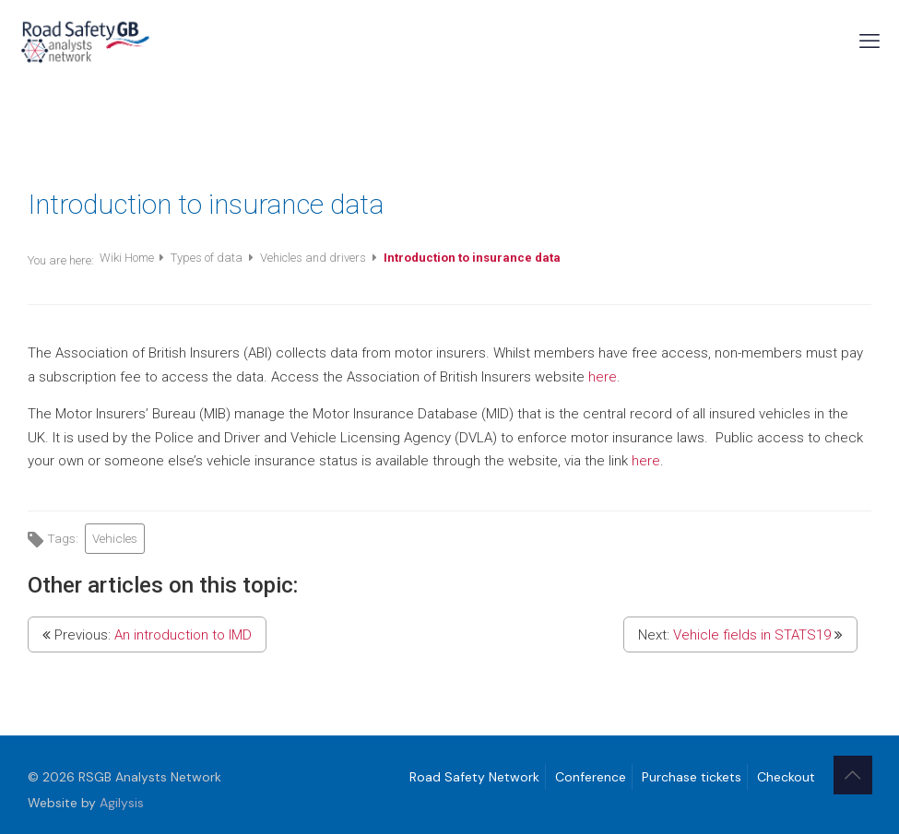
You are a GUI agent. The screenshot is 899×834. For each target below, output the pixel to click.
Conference (590, 777)
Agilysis (122, 802)
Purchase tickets (691, 777)
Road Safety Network (474, 777)
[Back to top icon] (853, 775)
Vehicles (114, 538)
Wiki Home (128, 257)
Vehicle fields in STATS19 (752, 635)
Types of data (208, 257)
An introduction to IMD (183, 635)
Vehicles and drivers (314, 257)
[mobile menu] (869, 41)
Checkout (786, 777)
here (602, 377)
